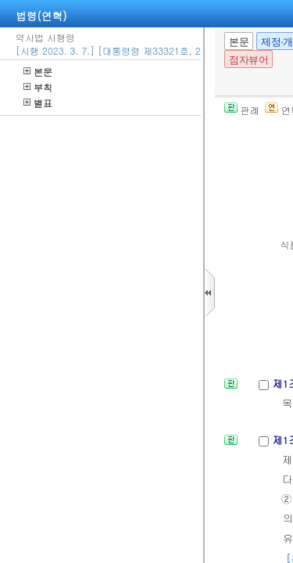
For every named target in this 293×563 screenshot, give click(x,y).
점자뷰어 (248, 60)
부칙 (37, 87)
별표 (37, 102)
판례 (241, 110)
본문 (37, 71)
